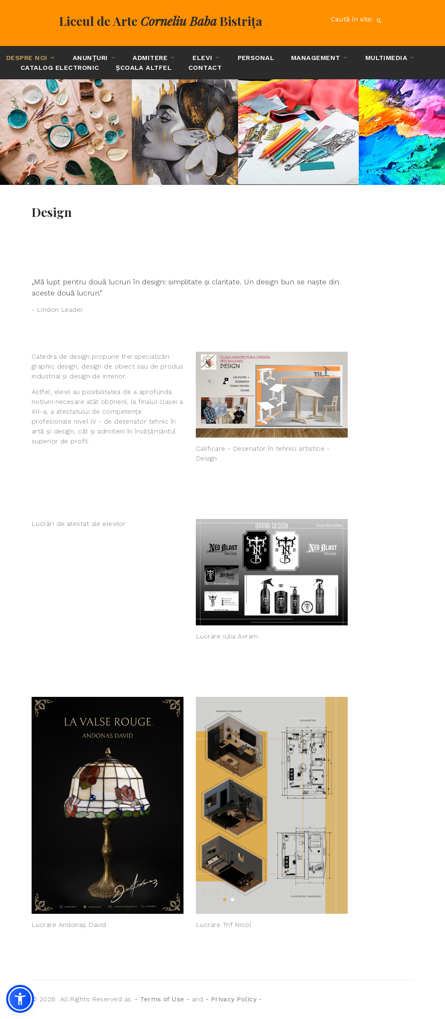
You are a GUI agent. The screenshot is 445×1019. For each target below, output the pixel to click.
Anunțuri (90, 58)
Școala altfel (144, 67)
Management (315, 58)
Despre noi (27, 58)
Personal (256, 58)
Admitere (150, 58)
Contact (205, 67)
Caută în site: (358, 21)
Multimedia (386, 58)
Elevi (202, 58)
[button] (20, 999)
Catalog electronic (60, 67)
